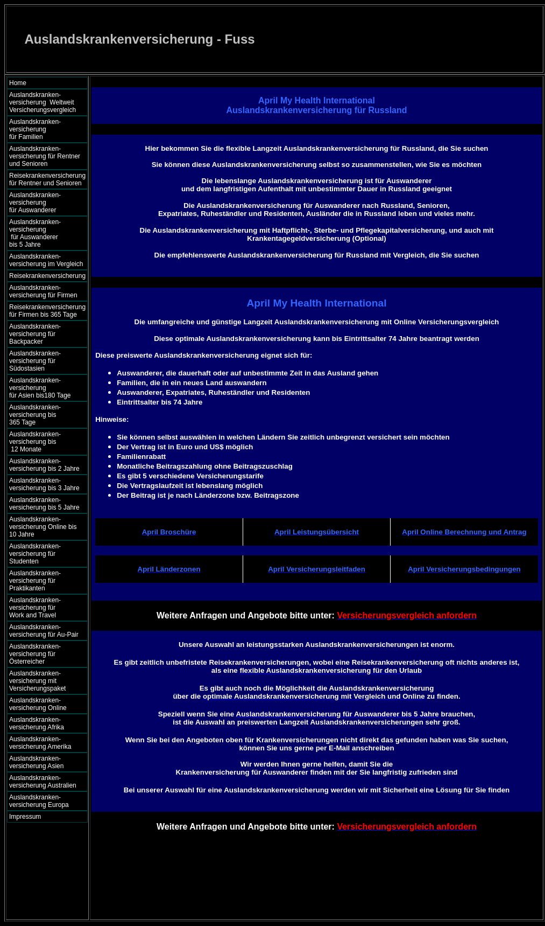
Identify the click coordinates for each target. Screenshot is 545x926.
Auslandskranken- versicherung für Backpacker (35, 334)
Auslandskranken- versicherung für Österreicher (35, 654)
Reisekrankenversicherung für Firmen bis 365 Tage (47, 310)
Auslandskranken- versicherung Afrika (36, 723)
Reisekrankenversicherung (47, 276)
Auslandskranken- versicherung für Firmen (43, 291)
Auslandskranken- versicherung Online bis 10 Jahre (42, 527)
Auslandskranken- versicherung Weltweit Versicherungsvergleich (42, 102)
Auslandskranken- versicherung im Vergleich (46, 260)
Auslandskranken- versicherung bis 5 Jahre (44, 503)
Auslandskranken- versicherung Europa (39, 801)
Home (17, 83)
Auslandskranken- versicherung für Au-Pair (44, 630)
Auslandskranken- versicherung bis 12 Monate (42, 441)
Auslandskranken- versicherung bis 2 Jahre (44, 464)
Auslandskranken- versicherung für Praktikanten (35, 580)
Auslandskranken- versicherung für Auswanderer (45, 202)
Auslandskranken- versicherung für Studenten (35, 553)
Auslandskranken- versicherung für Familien (44, 129)
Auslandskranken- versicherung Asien (36, 762)
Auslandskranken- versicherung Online (38, 704)
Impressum (25, 816)
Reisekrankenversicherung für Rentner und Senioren (47, 179)
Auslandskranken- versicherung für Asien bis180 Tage (45, 388)
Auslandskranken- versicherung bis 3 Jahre (44, 484)
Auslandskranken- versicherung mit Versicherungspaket (37, 681)
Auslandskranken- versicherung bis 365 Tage (44, 414)
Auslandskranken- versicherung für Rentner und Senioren (44, 156)
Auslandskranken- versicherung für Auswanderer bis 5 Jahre (44, 233)
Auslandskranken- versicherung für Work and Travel (41, 607)
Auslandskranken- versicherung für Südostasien (35, 361)
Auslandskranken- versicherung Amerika (40, 742)
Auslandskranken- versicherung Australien (42, 781)
